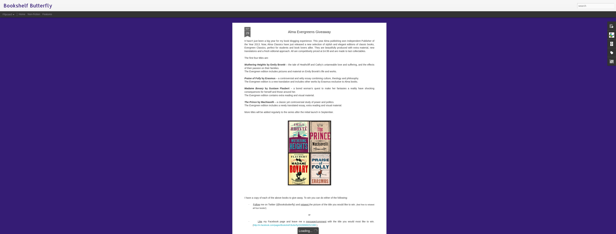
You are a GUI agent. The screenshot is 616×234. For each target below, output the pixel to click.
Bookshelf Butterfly (327, 125)
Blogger (319, 232)
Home (22, 14)
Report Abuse (329, 232)
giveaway (332, 129)
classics (294, 129)
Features (47, 14)
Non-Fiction (34, 14)
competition (306, 129)
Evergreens (320, 129)
